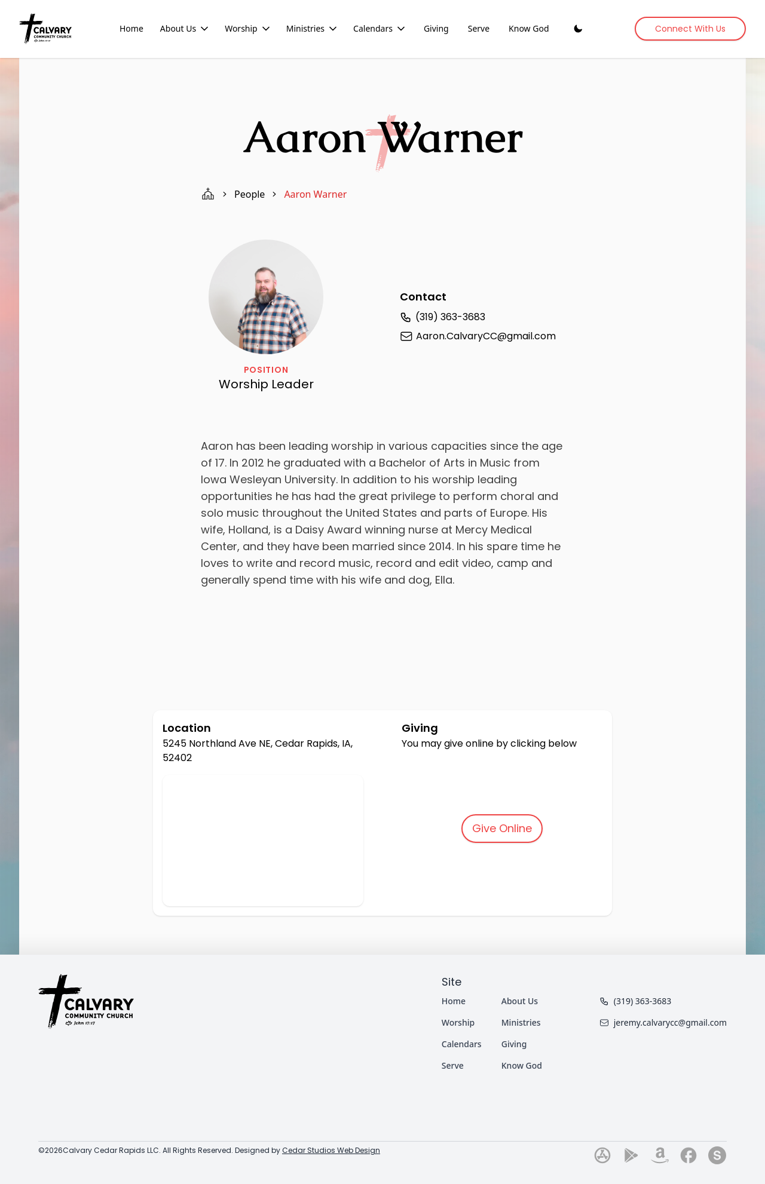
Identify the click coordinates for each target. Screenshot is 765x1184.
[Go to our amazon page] (659, 1155)
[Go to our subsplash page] (717, 1155)
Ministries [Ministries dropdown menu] (312, 29)
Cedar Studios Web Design (331, 1150)
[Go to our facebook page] (688, 1155)
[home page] (208, 194)
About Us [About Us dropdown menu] (185, 29)
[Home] (45, 28)
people (249, 194)
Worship (458, 1022)
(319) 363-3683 (635, 1001)
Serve (478, 28)
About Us (519, 1001)
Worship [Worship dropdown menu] (248, 29)
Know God (529, 28)
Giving (436, 28)
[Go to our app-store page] (602, 1155)
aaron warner (315, 194)
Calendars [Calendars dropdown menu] (380, 29)
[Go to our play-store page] (631, 1155)
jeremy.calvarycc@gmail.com (663, 1022)
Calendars (462, 1044)
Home (131, 28)
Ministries (521, 1022)
